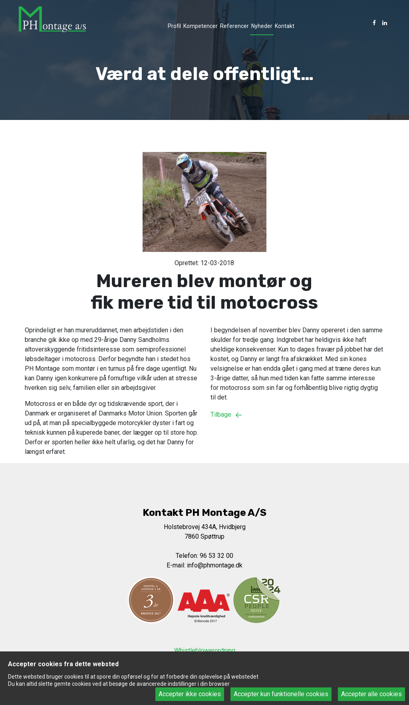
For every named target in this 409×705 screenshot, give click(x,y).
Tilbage (228, 414)
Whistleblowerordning (204, 650)
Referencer (234, 26)
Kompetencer (200, 26)
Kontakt (284, 26)
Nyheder (261, 26)
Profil (174, 26)
